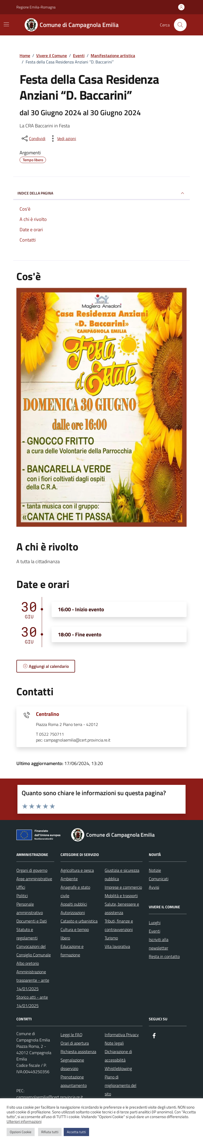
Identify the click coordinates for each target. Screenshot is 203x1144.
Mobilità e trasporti (121, 895)
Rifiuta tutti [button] (49, 1131)
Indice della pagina (101, 193)
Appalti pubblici (74, 904)
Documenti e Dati (31, 921)
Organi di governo (31, 870)
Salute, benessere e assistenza (122, 908)
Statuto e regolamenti (27, 933)
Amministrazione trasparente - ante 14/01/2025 (32, 980)
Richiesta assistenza (78, 1051)
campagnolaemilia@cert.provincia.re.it (49, 1097)
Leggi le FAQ (71, 1034)
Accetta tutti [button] (76, 1131)
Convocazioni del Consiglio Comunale (33, 950)
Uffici (20, 887)
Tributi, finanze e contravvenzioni (119, 925)
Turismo (111, 938)
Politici (22, 895)
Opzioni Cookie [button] (20, 1131)
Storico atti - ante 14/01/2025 (32, 1001)
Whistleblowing (118, 1068)
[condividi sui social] (33, 138)
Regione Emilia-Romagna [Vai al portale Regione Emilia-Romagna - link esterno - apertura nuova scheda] (36, 7)
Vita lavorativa (117, 946)
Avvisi (154, 887)
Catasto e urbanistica (79, 921)
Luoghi (154, 922)
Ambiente (69, 879)
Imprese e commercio (123, 887)
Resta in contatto (164, 956)
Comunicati (158, 879)
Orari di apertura (75, 1043)
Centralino (47, 714)
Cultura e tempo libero (75, 933)
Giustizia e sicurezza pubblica (122, 874)
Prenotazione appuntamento (74, 1081)
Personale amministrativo (29, 908)
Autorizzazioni (73, 912)
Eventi (154, 931)
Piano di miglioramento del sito (120, 1085)
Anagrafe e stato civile (75, 891)
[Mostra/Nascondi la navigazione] (6, 24)
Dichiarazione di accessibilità (118, 1055)
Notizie (155, 870)
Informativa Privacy (122, 1034)
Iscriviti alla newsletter (158, 943)
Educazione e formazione (72, 950)
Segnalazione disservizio (72, 1064)
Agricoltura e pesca (77, 870)
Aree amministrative (34, 879)
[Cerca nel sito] (180, 24)
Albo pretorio (27, 963)
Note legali (114, 1043)
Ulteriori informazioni (24, 1121)
